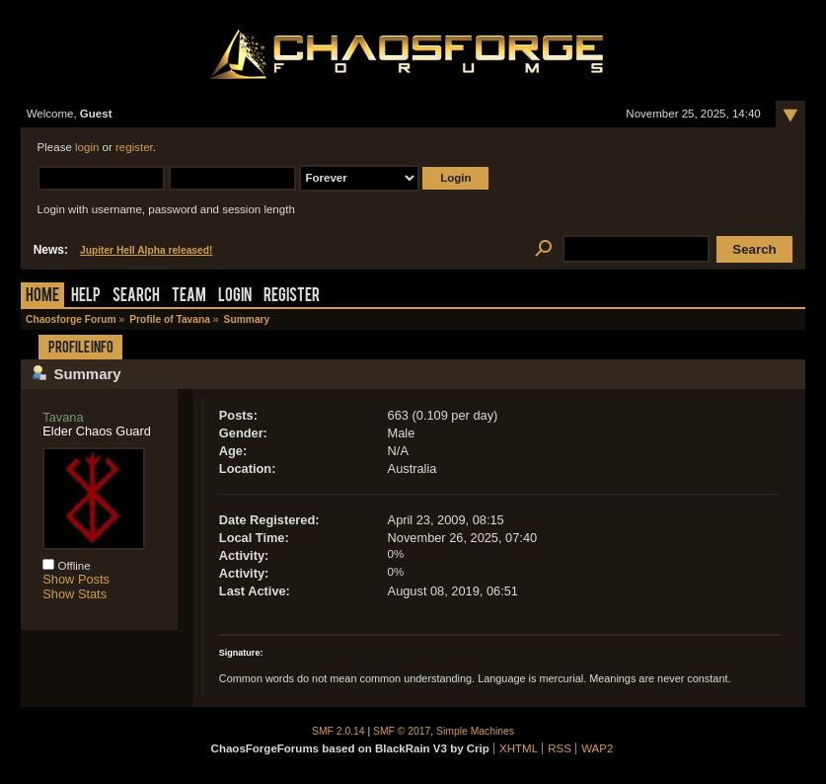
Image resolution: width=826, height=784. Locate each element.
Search (136, 296)
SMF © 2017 (401, 731)
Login (235, 296)
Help (86, 296)
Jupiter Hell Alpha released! (146, 250)
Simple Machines (475, 731)
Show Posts (76, 579)
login (87, 147)
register (134, 147)
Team (189, 296)
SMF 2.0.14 (338, 731)
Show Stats (74, 594)
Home (42, 296)
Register (291, 296)
